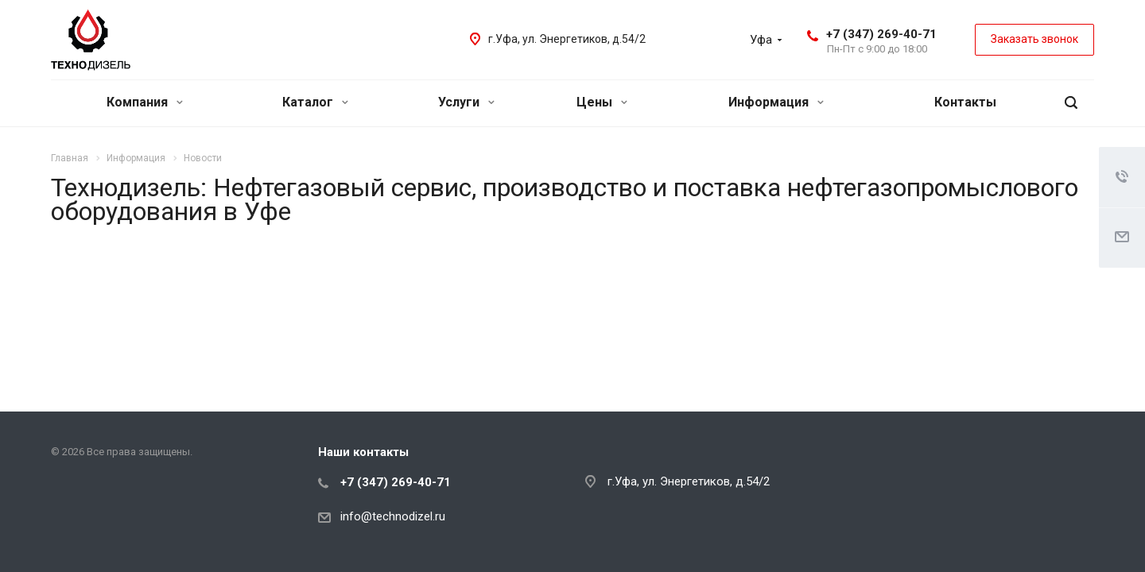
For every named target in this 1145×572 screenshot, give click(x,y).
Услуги (466, 102)
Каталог (315, 102)
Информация (776, 102)
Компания (145, 102)
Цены (601, 102)
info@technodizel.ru (392, 516)
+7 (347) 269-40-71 (881, 34)
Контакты (965, 102)
